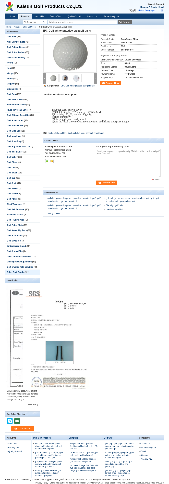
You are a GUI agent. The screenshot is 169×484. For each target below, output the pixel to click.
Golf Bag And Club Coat (18, 146)
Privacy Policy (11, 479)
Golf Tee (11, 167)
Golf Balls (11, 36)
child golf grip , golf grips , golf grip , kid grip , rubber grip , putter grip (118, 464)
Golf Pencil (12, 199)
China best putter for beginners (64, 483)
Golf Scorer (12, 194)
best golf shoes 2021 (57, 133)
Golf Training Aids (15, 220)
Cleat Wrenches (14, 204)
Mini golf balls (53, 213)
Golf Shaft (12, 183)
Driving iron (12, 89)
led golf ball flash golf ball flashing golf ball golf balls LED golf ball (84, 446)
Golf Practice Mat (15, 125)
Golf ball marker (14, 152)
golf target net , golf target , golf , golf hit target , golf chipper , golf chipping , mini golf (49, 455)
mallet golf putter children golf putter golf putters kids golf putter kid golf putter (48, 473)
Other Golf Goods (29, 27)
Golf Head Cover (15, 99)
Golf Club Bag (13, 131)
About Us (39, 16)
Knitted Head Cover (16, 105)
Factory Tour (55, 16)
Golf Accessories (15, 120)
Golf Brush (12, 173)
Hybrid (10, 63)
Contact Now (112, 83)
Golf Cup (11, 178)
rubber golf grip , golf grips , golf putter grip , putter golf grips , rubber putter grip (119, 455)
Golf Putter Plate (15, 225)
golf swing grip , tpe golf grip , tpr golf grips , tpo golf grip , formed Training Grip (118, 473)
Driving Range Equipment (19, 262)
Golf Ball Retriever (16, 209)
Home (12, 16)
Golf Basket (12, 188)
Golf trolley (12, 157)
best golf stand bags (95, 133)
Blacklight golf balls (114, 205)
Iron (9, 68)
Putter (10, 78)
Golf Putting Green (16, 47)
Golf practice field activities (20, 267)
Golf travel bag (14, 136)
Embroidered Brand (16, 246)
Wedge (10, 73)
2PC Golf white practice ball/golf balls (77, 86)
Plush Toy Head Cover (17, 110)
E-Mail (143, 451)
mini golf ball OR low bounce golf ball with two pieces (83, 460)
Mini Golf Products (16, 42)
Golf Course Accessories (19, 256)
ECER (127, 479)
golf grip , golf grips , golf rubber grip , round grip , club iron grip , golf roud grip (119, 446)
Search (126, 22)
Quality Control (74, 16)
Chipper (11, 84)
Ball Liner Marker (15, 214)
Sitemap (144, 455)
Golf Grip (11, 94)
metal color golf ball (114, 209)
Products (25, 16)
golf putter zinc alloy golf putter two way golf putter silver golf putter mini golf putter (48, 464)
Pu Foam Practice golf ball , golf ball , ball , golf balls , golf (84, 453)
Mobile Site (146, 459)
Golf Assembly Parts (17, 230)
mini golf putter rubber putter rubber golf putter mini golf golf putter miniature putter (48, 446)
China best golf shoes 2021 (31, 479)
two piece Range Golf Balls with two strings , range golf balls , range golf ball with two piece (84, 468)
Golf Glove (12, 162)
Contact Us (92, 16)
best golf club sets (76, 133)
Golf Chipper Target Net (18, 115)
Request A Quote (148, 7)
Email (161, 7)
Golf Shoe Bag (14, 141)
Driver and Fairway (16, 57)
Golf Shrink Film (15, 251)
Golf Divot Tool (14, 241)
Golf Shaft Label (14, 235)
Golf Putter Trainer (16, 52)
